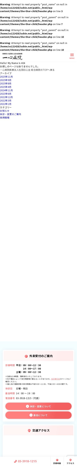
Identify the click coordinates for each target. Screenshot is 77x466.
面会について (40, 415)
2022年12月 (6, 97)
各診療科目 (55, 379)
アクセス (70, 463)
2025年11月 (6, 76)
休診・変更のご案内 (10, 114)
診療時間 (57, 463)
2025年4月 (5, 87)
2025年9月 (5, 80)
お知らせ (4, 110)
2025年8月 (5, 83)
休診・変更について (40, 406)
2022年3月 (5, 100)
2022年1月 (5, 104)
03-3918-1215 (27, 461)
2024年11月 (6, 90)
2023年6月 (5, 93)
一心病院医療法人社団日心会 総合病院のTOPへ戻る (27, 69)
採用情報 (4, 117)
